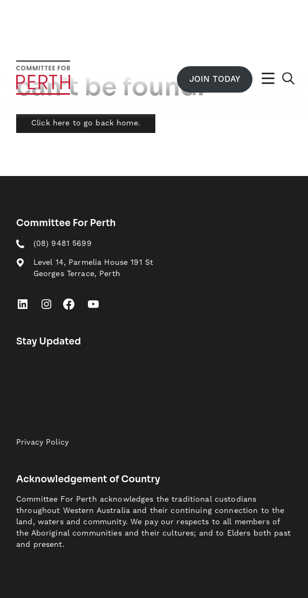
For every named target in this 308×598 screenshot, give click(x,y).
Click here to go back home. (85, 123)
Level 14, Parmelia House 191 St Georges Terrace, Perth (93, 268)
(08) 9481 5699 (62, 244)
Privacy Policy (42, 442)
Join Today (214, 79)
